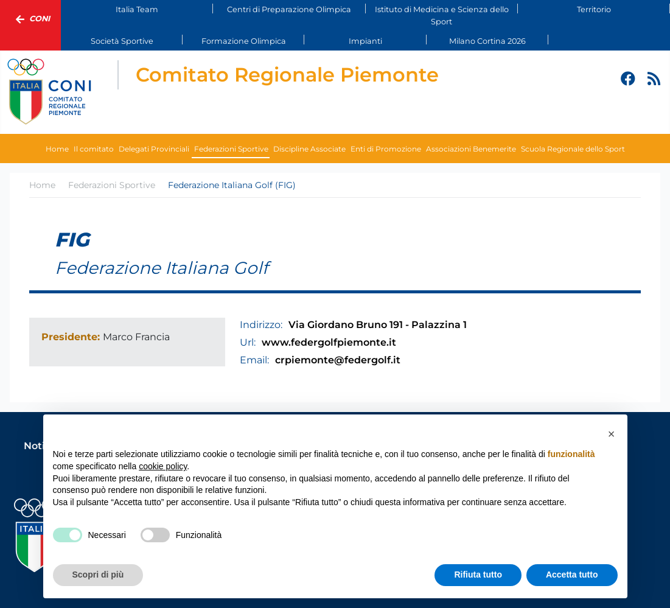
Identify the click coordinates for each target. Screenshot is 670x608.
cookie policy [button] (163, 466)
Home (57, 148)
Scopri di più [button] (98, 574)
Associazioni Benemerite (471, 148)
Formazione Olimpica (243, 41)
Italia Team (137, 9)
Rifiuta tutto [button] (478, 574)
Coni (30, 19)
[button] (611, 434)
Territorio (594, 9)
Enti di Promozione (386, 148)
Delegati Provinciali (154, 148)
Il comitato (94, 148)
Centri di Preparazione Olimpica (289, 9)
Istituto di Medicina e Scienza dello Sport (442, 15)
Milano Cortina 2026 (487, 41)
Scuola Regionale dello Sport (573, 148)
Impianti (365, 41)
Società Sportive (122, 41)
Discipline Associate (309, 148)
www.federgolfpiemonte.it (329, 342)
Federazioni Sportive (231, 148)
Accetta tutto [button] (572, 574)
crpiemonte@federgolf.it (337, 360)
